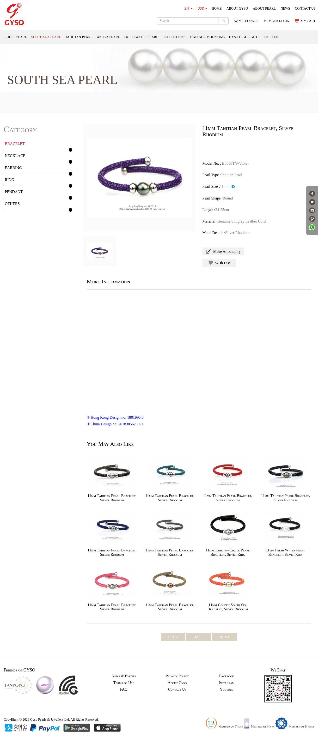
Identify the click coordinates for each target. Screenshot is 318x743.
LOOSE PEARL (16, 37)
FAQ (124, 689)
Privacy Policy (177, 676)
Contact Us (177, 689)
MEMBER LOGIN (276, 21)
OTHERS (12, 204)
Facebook (226, 676)
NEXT (224, 637)
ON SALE (271, 37)
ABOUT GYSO (237, 8)
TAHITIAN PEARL (79, 37)
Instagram (226, 683)
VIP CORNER (245, 21)
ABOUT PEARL (264, 8)
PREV (173, 637)
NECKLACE (15, 156)
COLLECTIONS (174, 37)
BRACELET (15, 144)
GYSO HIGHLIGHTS (244, 37)
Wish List (219, 262)
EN (188, 8)
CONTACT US (305, 8)
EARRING (13, 168)
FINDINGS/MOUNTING (207, 37)
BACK (198, 637)
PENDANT (14, 192)
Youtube (226, 689)
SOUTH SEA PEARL (46, 37)
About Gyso (177, 683)
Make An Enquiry (223, 251)
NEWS (285, 8)
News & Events (124, 676)
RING (9, 180)
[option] (139, 177)
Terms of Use (123, 683)
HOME (217, 8)
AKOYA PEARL (108, 37)
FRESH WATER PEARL (141, 37)
